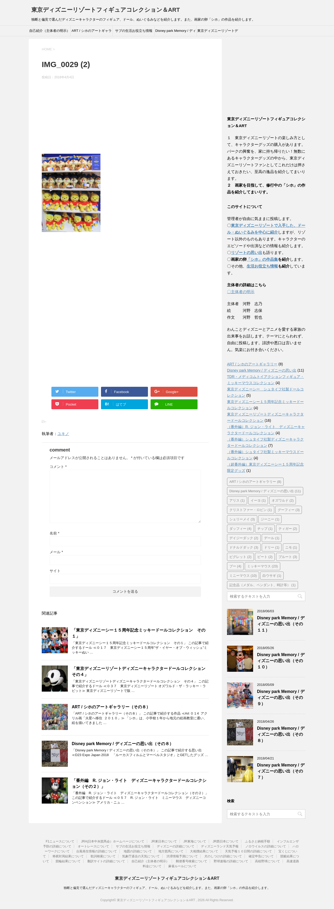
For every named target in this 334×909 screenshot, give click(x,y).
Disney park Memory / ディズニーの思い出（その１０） (281, 660)
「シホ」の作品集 (262, 259)
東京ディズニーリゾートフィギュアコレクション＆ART (105, 10)
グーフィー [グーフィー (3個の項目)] (289, 510)
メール (56, 552)
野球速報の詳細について (231, 861)
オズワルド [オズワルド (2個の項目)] (283, 500)
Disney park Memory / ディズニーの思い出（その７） (281, 771)
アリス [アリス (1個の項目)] (237, 500)
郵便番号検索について (191, 861)
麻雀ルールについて (182, 866)
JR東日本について (164, 841)
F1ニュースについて (60, 841)
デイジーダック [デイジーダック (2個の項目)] (243, 538)
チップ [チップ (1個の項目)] (265, 529)
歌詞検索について (103, 856)
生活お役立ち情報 (262, 266)
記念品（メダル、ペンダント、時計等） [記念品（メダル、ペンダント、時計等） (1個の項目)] (262, 585)
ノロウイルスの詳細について (265, 846)
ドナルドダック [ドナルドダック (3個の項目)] (243, 547)
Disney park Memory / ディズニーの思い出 (175, 32)
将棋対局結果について (68, 856)
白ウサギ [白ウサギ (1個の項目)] (272, 576)
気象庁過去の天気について (141, 856)
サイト (55, 571)
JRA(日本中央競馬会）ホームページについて (113, 841)
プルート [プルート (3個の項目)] (287, 557)
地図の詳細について (138, 851)
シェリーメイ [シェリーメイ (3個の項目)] (242, 519)
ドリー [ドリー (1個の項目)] (271, 547)
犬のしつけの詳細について (223, 856)
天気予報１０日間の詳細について (248, 851)
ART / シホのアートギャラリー (91, 32)
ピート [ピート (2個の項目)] (265, 557)
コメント (58, 467)
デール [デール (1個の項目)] (271, 538)
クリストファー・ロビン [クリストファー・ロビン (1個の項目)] (250, 510)
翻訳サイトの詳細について (106, 861)
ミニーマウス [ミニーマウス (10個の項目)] (243, 576)
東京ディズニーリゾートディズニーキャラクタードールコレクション (217, 32)
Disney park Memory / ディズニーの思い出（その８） (123, 743)
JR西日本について (225, 841)
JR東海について (194, 841)
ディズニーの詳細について (175, 846)
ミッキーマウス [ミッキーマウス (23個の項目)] (262, 566)
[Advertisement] (125, 117)
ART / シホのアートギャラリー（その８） (111, 707)
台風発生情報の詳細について (96, 851)
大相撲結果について (204, 851)
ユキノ (63, 433)
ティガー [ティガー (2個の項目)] (287, 529)
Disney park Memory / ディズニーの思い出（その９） (281, 697)
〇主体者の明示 (240, 291)
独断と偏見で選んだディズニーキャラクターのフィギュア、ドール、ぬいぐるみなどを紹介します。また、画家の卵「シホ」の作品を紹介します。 (167, 888)
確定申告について (261, 856)
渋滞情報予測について (182, 856)
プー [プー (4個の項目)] (235, 566)
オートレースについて (93, 846)
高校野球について (267, 861)
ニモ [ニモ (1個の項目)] (291, 547)
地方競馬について (170, 851)
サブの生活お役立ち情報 (133, 31)
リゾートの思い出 (246, 252)
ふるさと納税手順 (257, 841)
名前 (54, 533)
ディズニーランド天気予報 (219, 846)
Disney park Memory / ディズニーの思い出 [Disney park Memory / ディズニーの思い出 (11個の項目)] (265, 491)
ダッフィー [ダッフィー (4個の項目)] (240, 529)
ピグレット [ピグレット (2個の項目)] (240, 557)
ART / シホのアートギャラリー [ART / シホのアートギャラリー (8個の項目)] (255, 482)
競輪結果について (68, 861)
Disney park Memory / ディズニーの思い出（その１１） (281, 624)
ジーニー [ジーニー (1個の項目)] (270, 519)
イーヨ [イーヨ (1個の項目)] (258, 500)
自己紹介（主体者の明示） (49, 31)
